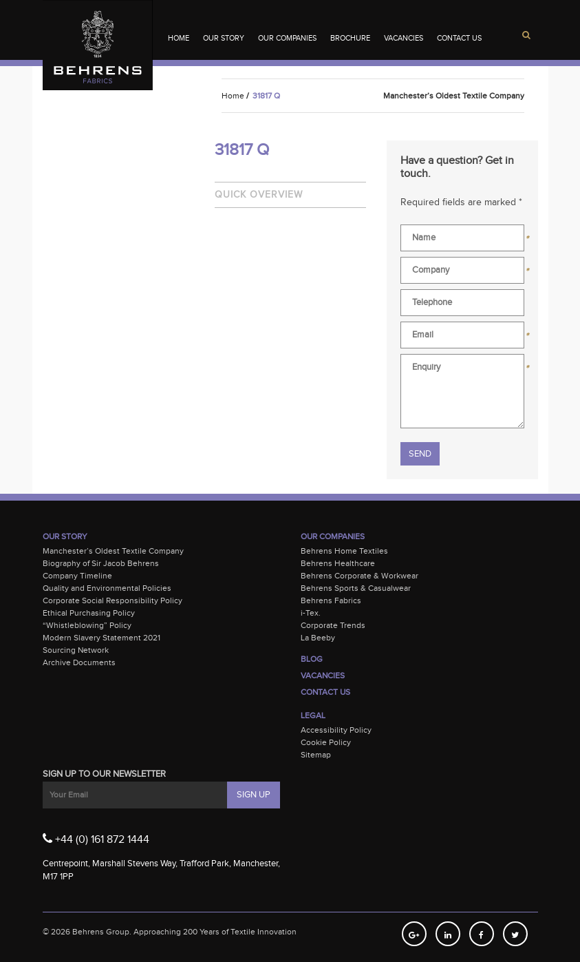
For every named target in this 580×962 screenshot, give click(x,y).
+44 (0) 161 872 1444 (96, 838)
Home (178, 38)
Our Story (223, 38)
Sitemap (316, 755)
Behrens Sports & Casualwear (356, 588)
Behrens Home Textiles (344, 551)
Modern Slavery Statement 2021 (101, 637)
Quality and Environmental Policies (107, 588)
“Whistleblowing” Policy (87, 625)
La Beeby (318, 637)
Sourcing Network (76, 650)
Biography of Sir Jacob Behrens (101, 563)
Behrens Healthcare (338, 563)
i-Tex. (311, 613)
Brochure (350, 38)
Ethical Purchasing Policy (89, 613)
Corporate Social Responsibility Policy (112, 600)
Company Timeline (77, 576)
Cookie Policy (326, 742)
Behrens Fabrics (331, 600)
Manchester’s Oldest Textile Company (113, 551)
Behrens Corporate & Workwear (359, 576)
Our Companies (287, 38)
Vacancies (403, 38)
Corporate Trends (333, 625)
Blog (312, 659)
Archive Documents (79, 662)
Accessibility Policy (336, 730)
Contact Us (459, 38)
